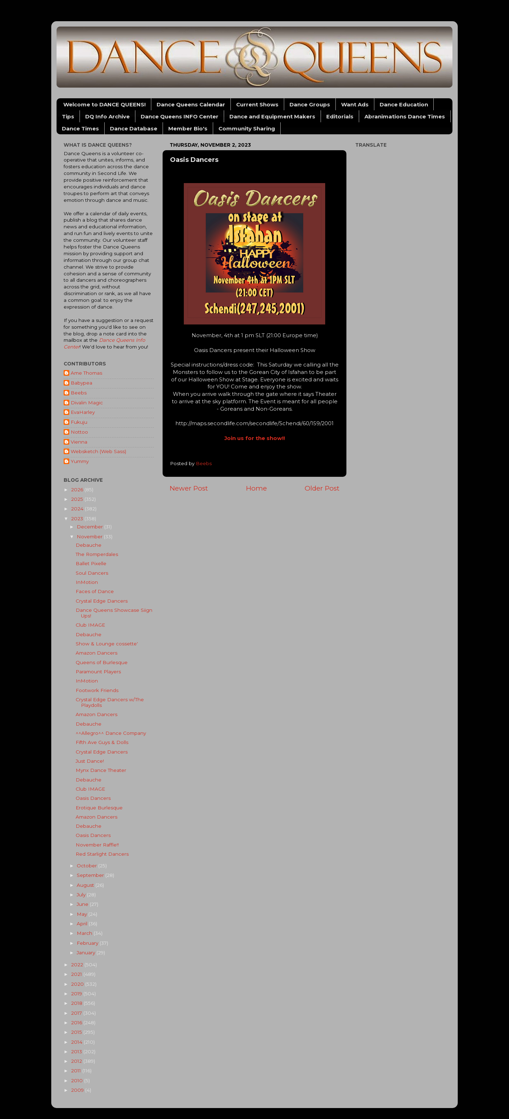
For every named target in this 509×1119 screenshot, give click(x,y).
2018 (77, 1003)
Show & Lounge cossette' (107, 643)
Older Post (322, 488)
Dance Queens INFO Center (179, 116)
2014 (77, 1042)
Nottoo (79, 432)
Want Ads (355, 104)
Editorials (339, 116)
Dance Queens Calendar (191, 104)
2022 (77, 964)
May (82, 914)
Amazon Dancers (96, 653)
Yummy (80, 461)
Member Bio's (187, 128)
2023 (77, 518)
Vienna (79, 442)
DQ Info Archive (107, 116)
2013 (77, 1051)
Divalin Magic (87, 402)
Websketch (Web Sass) (98, 451)
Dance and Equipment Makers (272, 116)
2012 (77, 1061)
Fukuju (79, 422)
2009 (78, 1090)
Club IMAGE (90, 625)
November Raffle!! (97, 845)
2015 (77, 1032)
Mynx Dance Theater (101, 770)
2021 (77, 974)
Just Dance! (90, 761)
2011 (76, 1070)
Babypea (81, 383)
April (83, 923)
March (85, 933)
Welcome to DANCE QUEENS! (104, 104)
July (82, 894)
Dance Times (80, 128)
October (87, 865)
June (83, 904)
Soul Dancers (92, 573)
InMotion (87, 582)
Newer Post (189, 488)
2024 (78, 508)
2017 (77, 1013)
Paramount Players (98, 671)
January (86, 952)
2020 (78, 984)
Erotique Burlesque (99, 807)
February (88, 943)
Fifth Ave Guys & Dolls (102, 742)
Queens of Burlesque (102, 662)
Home (256, 488)
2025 (77, 499)
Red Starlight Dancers (102, 854)
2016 (77, 1022)
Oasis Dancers (93, 798)
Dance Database (133, 128)
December (90, 526)
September (91, 875)
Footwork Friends (97, 690)
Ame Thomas (86, 373)
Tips (68, 116)
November (90, 536)
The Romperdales (97, 554)
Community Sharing (246, 128)
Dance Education (404, 104)
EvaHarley (83, 412)
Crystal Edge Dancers (102, 601)
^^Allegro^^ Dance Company (111, 733)
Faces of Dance (95, 591)
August (86, 885)
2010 (77, 1080)
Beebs (79, 393)
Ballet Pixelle (91, 563)
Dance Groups (309, 104)
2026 (77, 489)
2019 (77, 993)
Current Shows (257, 104)
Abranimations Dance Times (404, 116)
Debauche (88, 545)
